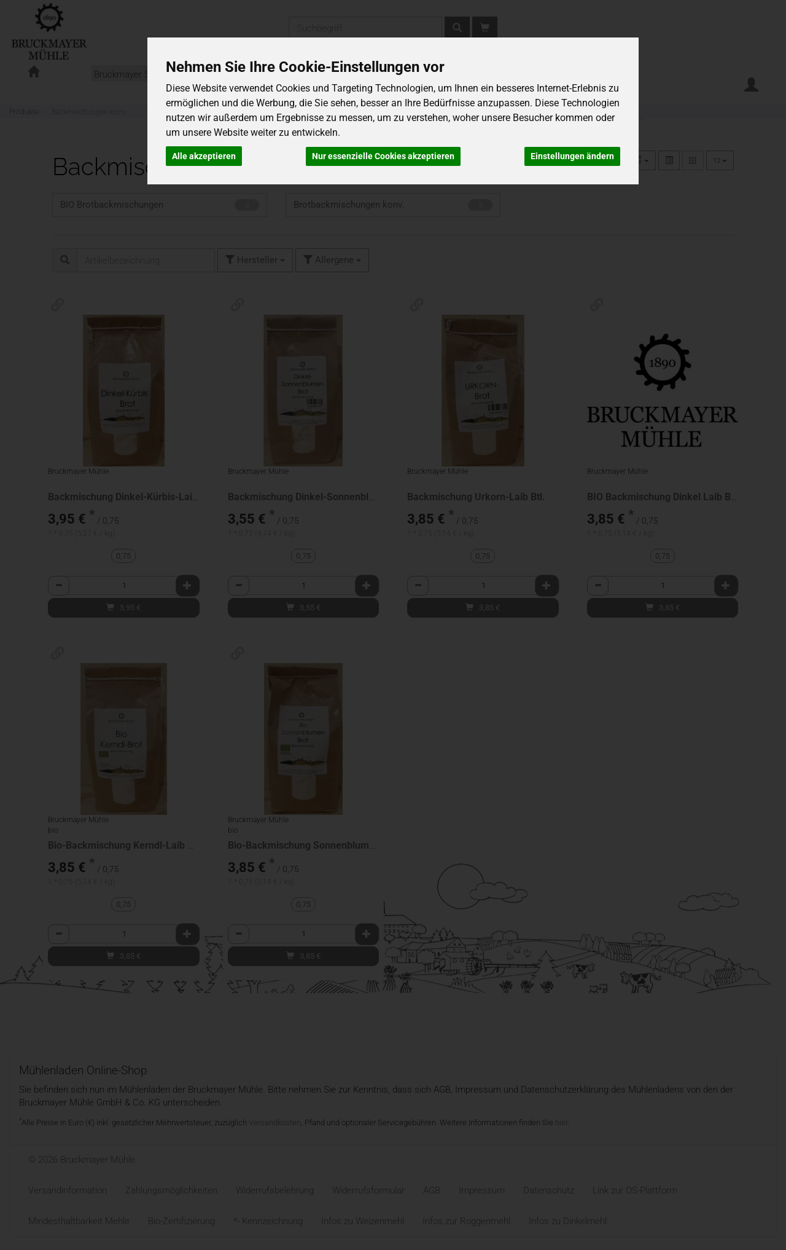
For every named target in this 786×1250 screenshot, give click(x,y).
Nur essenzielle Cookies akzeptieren (383, 155)
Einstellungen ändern (572, 155)
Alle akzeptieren (204, 155)
